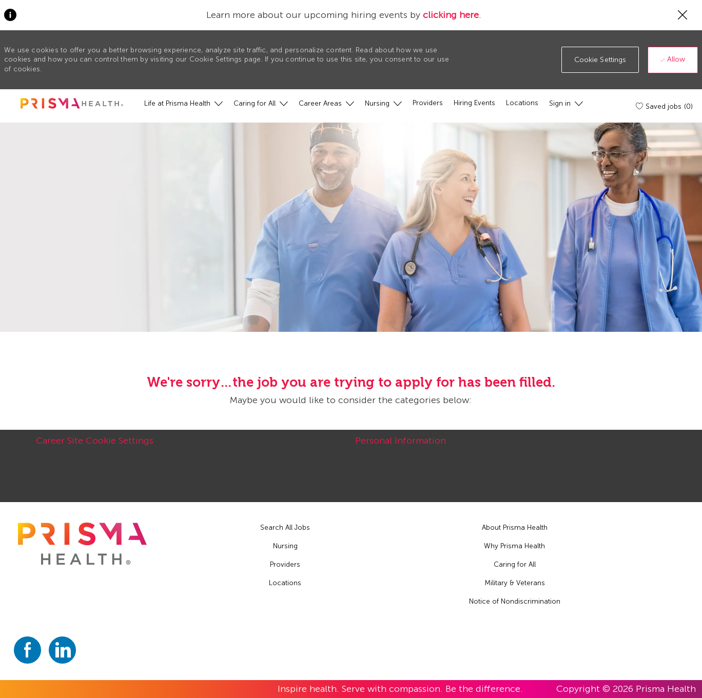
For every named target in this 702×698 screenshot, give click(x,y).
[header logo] (72, 103)
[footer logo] (82, 544)
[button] (600, 60)
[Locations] (522, 103)
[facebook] (27, 650)
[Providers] (428, 103)
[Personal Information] (400, 446)
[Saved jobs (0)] (665, 106)
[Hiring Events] (474, 103)
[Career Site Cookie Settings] (94, 446)
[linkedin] (62, 650)
